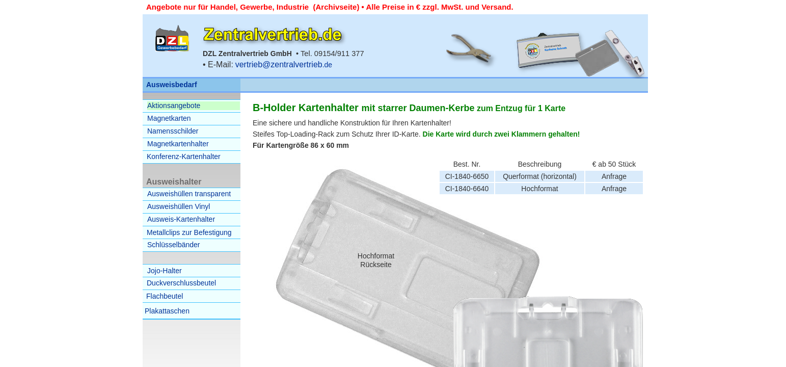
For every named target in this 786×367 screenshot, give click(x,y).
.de (283, 65)
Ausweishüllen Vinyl (178, 206)
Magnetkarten (169, 118)
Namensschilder (172, 131)
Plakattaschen (167, 311)
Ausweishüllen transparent (189, 194)
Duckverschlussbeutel (181, 283)
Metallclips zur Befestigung (189, 232)
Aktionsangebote (173, 105)
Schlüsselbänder (173, 245)
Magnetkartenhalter (178, 144)
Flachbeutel (164, 296)
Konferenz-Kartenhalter (184, 156)
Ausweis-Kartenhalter (181, 219)
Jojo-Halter (164, 271)
